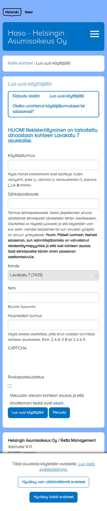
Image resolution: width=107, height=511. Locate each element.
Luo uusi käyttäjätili (66, 96)
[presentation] (48, 364)
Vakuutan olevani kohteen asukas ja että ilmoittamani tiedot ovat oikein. (47, 399)
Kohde (13, 266)
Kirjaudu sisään (26, 96)
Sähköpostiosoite (23, 194)
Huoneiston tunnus (25, 316)
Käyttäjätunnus (21, 156)
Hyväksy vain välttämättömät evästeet (53, 482)
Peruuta (59, 412)
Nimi (12, 288)
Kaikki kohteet (20, 63)
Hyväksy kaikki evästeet (54, 497)
